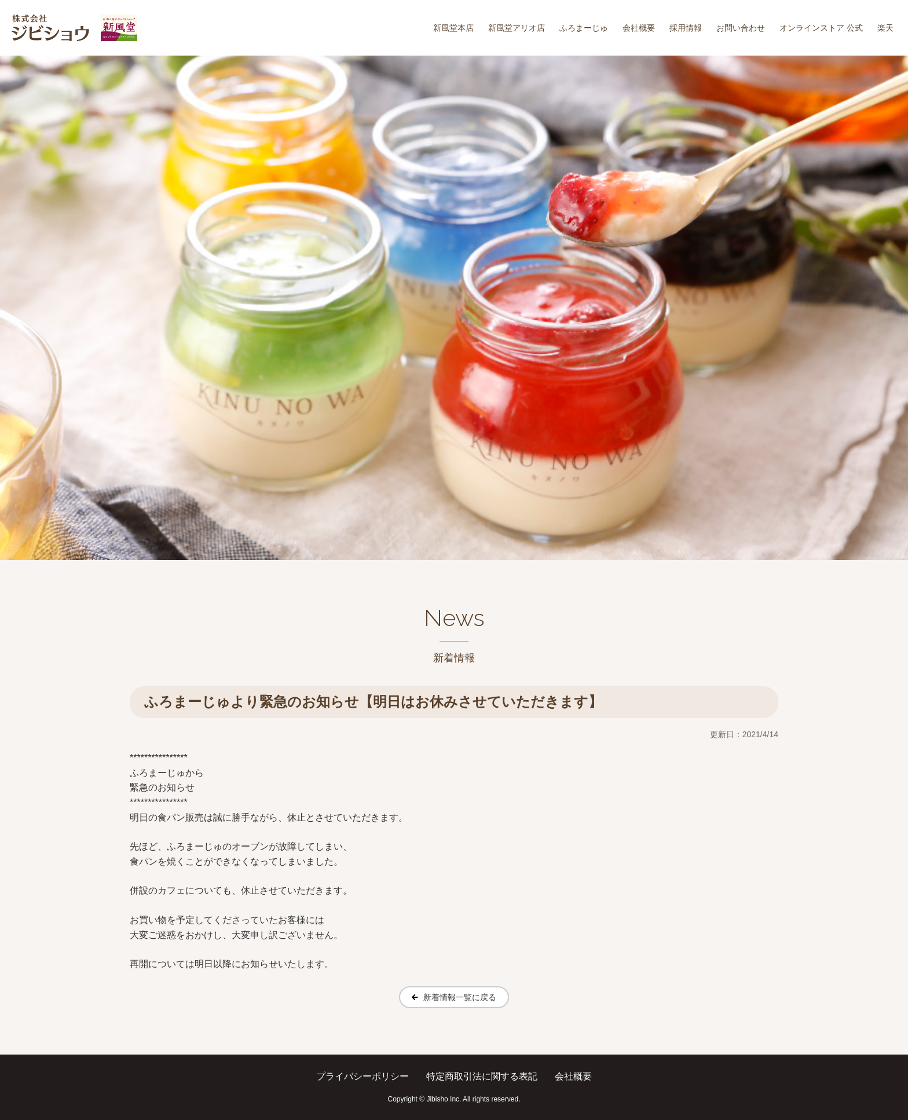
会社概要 (639, 27)
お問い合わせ (740, 27)
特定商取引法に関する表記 (481, 1076)
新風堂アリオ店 (516, 27)
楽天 (885, 27)
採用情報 (685, 27)
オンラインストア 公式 (821, 27)
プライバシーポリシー (362, 1076)
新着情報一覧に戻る (459, 997)
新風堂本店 (453, 27)
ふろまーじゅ (583, 27)
